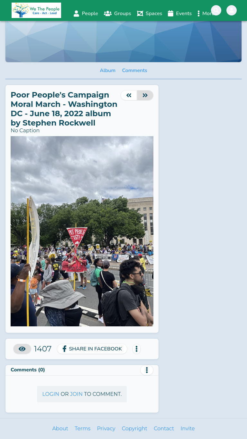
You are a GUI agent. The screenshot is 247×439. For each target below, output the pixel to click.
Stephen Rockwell (59, 122)
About (60, 428)
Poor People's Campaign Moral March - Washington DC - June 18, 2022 (64, 104)
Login (50, 394)
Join (76, 394)
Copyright (134, 428)
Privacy (106, 428)
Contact (164, 428)
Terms (82, 428)
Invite (187, 428)
